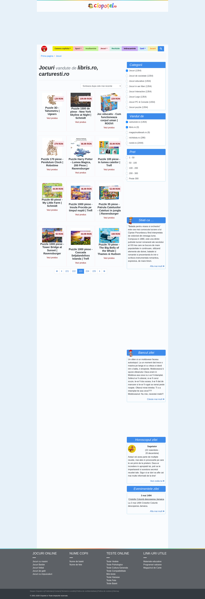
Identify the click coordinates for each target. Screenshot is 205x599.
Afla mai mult (157, 266)
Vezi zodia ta (157, 481)
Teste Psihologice (114, 564)
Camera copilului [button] (62, 48)
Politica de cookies (105, 591)
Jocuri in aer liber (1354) (140, 86)
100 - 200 (133, 168)
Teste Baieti (111, 583)
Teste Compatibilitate (116, 571)
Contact (57, 591)
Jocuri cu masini (40, 561)
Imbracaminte (130, 48)
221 (67, 271)
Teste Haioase (113, 577)
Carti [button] (142, 48)
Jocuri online (45, 553)
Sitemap (116, 591)
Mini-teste (110, 574)
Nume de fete (76, 564)
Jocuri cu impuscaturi (42, 574)
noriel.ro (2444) (136, 143)
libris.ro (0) (134, 127)
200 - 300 (133, 173)
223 (80, 271)
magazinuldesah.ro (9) (139, 132)
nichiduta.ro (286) (137, 138)
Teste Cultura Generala (117, 568)
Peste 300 (133, 178)
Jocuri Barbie (39, 564)
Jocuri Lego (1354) (137, 97)
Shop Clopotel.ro (44, 49)
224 (87, 271)
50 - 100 (133, 163)
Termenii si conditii (68, 591)
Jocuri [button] (103, 48)
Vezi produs (52, 118)
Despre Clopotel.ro (37, 591)
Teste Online (117, 553)
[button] (161, 48)
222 (74, 271)
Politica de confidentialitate (86, 591)
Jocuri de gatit (39, 571)
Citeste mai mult (155, 399)
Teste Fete (111, 580)
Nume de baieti (77, 561)
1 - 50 (131, 157)
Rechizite (116, 48)
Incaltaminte (91, 48)
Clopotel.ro (102, 6)
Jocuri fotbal (38, 568)
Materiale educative (152, 561)
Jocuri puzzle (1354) (138, 107)
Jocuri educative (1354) (140, 81)
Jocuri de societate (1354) (141, 76)
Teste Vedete (112, 561)
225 (94, 271)
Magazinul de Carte (152, 568)
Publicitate (49, 591)
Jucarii (153, 48)
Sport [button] (77, 48)
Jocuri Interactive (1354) (140, 91)
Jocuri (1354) (135, 70)
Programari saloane (152, 564)
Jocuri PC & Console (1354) (142, 102)
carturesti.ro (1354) (138, 122)
